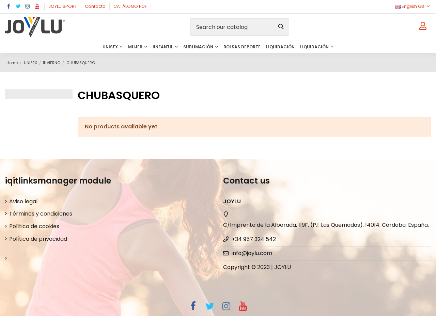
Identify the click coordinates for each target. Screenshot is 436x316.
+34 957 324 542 (254, 239)
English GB (413, 6)
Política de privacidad (38, 239)
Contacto (96, 6)
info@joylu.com (252, 253)
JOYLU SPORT (63, 6)
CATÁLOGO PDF (130, 6)
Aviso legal (23, 201)
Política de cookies (34, 226)
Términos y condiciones (40, 214)
